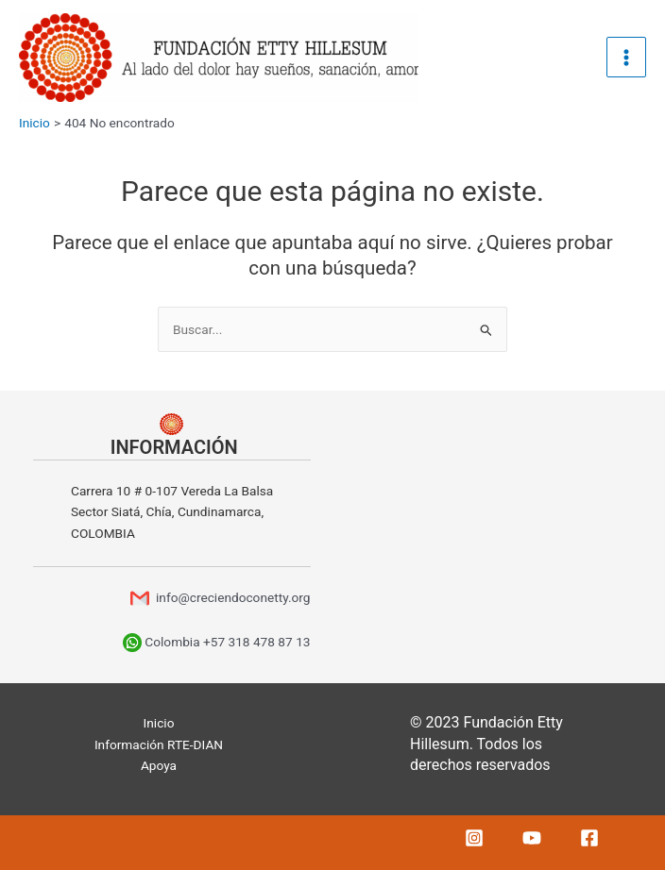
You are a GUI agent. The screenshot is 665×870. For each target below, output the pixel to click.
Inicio (159, 722)
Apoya (159, 765)
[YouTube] (531, 838)
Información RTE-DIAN (158, 744)
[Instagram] (474, 838)
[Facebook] (589, 838)
